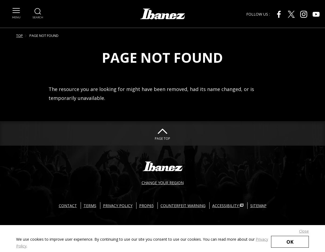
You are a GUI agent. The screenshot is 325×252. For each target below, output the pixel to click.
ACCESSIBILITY (228, 205)
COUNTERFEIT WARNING (183, 205)
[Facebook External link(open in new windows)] (278, 14)
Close (304, 231)
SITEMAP (258, 205)
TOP (19, 35)
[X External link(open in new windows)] (291, 14)
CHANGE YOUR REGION (163, 182)
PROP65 (146, 205)
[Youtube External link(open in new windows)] (316, 14)
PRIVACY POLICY (117, 205)
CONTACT (68, 205)
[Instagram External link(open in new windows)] (303, 14)
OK (289, 242)
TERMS (90, 205)
